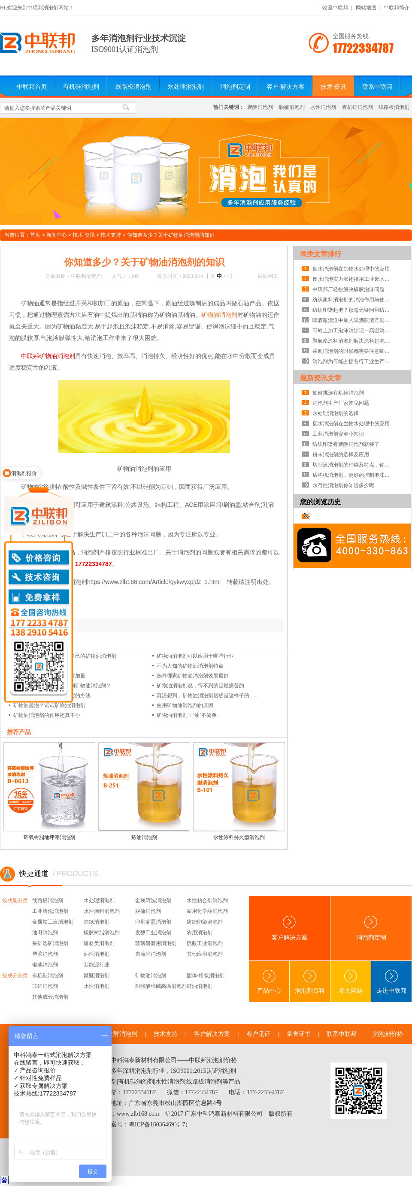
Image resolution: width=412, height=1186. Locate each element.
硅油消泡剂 (199, 986)
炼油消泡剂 (144, 837)
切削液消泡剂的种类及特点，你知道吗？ (353, 465)
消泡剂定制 (235, 87)
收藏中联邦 (335, 8)
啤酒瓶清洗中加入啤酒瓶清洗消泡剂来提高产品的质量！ (353, 320)
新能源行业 (96, 965)
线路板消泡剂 (133, 87)
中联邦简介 (396, 8)
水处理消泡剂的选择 (335, 413)
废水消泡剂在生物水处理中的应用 (351, 269)
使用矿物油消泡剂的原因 (185, 705)
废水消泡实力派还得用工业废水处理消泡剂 (353, 279)
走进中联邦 (391, 981)
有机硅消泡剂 (81, 87)
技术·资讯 (333, 87)
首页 (35, 235)
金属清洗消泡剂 (153, 900)
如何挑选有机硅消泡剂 (338, 393)
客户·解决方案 (285, 87)
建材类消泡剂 (99, 943)
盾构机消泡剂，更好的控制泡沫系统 (353, 475)
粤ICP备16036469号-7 (157, 1124)
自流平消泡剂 (150, 954)
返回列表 (268, 276)
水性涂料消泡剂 (102, 911)
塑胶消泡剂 (45, 954)
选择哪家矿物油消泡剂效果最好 (193, 676)
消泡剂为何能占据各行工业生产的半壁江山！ (353, 361)
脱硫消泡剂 (292, 107)
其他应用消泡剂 (205, 954)
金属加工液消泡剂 (52, 922)
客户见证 (258, 1034)
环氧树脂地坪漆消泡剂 (49, 837)
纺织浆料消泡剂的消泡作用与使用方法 (353, 300)
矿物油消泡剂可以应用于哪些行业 (195, 656)
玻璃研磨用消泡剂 (155, 943)
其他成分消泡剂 (50, 997)
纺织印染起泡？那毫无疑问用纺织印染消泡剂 (353, 310)
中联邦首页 (32, 87)
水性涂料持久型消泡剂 (239, 837)
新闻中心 (56, 235)
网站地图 (366, 8)
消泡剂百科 (310, 981)
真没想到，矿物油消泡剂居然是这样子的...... (207, 695)
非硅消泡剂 (45, 986)
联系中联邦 (377, 87)
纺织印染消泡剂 (205, 922)
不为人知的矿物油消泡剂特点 (190, 666)
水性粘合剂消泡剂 (207, 900)
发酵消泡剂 (122, 1034)
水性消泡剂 (323, 107)
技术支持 (110, 235)
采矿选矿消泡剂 (50, 943)
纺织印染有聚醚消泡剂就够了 (345, 444)
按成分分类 (15, 975)
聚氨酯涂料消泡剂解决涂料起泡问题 (353, 341)
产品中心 (269, 981)
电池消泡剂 (45, 965)
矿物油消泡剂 (219, 314)
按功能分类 (15, 900)
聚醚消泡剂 (260, 107)
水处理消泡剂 (186, 87)
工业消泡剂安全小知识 (338, 434)
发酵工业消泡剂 (153, 933)
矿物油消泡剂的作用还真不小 (46, 715)
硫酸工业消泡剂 (205, 943)
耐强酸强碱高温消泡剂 (161, 986)
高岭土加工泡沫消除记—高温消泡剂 (353, 331)
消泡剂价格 (388, 1034)
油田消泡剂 (45, 933)
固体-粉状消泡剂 (205, 975)
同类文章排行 (320, 254)
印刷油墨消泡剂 (153, 922)
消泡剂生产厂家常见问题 (340, 403)
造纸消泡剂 (96, 922)
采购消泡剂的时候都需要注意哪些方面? (353, 351)
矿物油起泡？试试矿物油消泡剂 (49, 705)
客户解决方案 (290, 928)
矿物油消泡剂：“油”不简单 (187, 715)
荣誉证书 (299, 1034)
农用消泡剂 (199, 933)
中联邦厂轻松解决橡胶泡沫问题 (348, 289)
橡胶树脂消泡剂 (102, 933)
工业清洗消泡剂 (50, 911)
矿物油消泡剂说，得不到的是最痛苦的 (200, 686)
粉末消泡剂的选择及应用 (340, 455)
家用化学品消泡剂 (207, 911)
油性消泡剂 (96, 954)
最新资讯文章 (320, 378)
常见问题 (351, 981)
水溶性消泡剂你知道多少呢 (343, 485)
